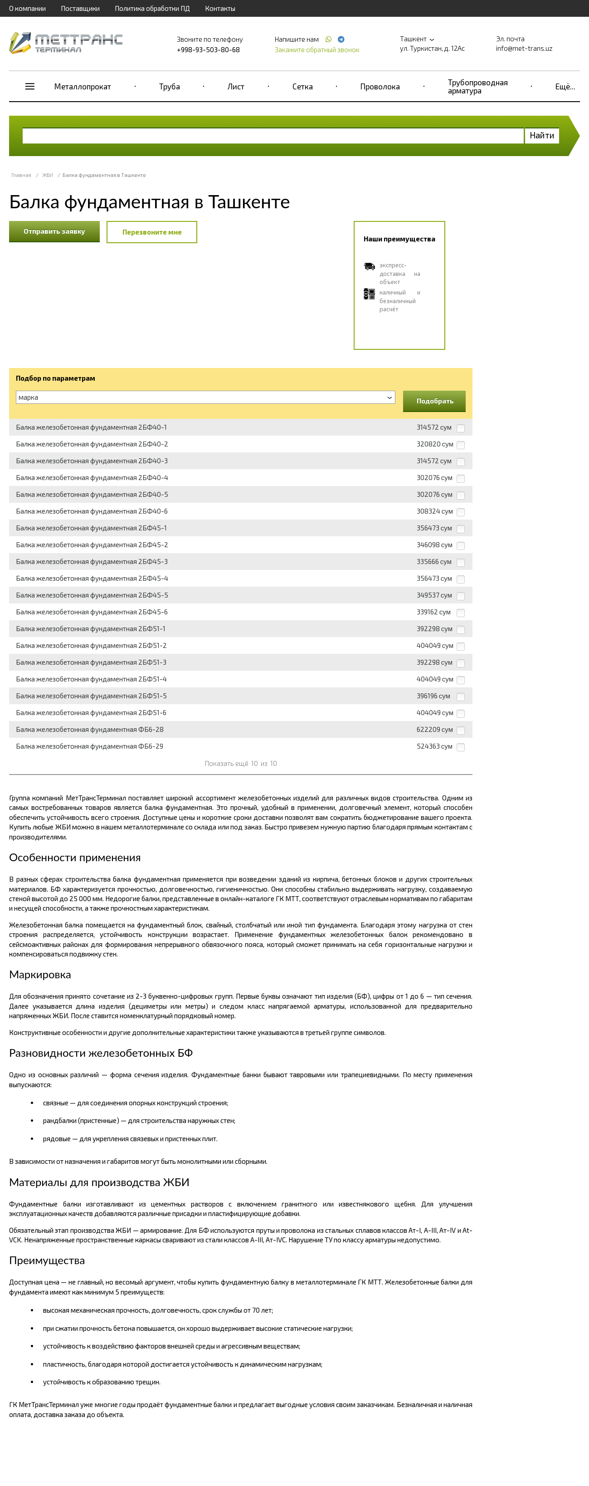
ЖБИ (48, 175)
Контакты (220, 8)
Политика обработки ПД (152, 8)
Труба (169, 86)
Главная (21, 175)
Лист (236, 86)
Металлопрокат (82, 86)
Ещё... (565, 86)
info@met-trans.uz (524, 48)
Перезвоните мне (152, 232)
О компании (27, 8)
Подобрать (435, 401)
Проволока (380, 86)
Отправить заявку (54, 231)
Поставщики (80, 8)
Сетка (302, 86)
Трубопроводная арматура (478, 86)
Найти (542, 135)
